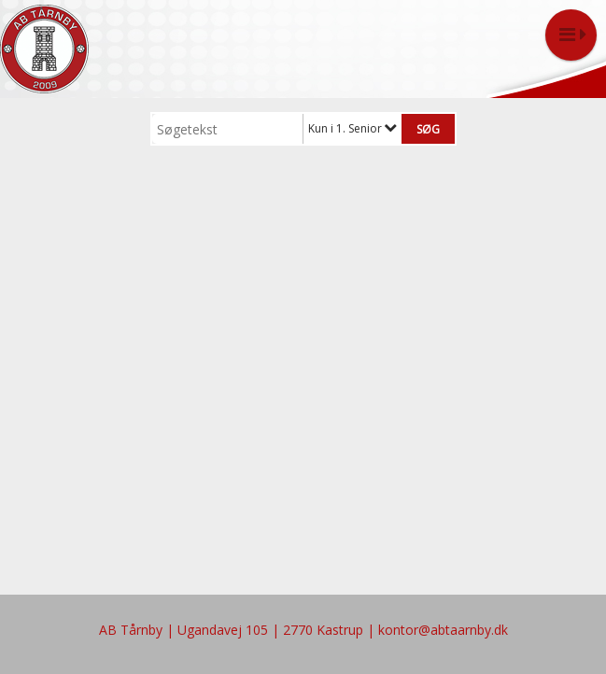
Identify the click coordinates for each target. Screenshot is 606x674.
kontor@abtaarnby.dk (443, 630)
